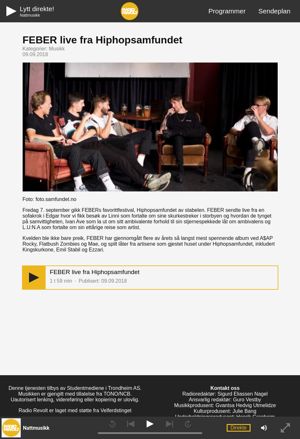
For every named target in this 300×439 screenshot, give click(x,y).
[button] (34, 277)
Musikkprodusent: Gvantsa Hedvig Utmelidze (225, 405)
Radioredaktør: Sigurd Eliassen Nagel (225, 394)
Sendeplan (274, 11)
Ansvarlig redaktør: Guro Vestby (225, 399)
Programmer (227, 11)
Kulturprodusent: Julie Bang (225, 411)
